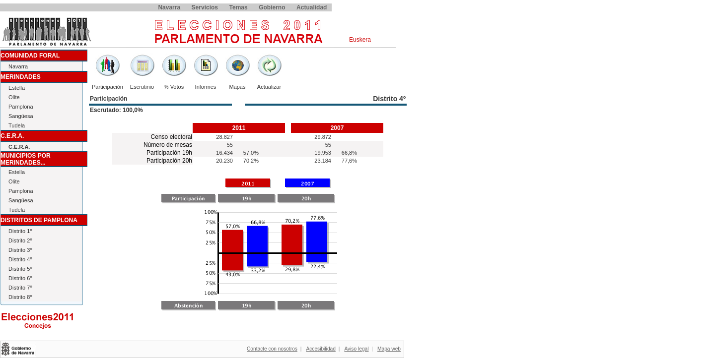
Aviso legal (356, 349)
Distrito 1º (20, 231)
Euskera (360, 39)
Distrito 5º (20, 269)
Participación (107, 87)
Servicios (205, 7)
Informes (205, 87)
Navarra (169, 7)
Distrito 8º (20, 297)
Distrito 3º (20, 250)
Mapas (237, 87)
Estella (16, 88)
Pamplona (20, 107)
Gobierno (272, 7)
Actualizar (269, 87)
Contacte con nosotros (272, 349)
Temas (238, 7)
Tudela (16, 125)
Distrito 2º (20, 240)
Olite (14, 97)
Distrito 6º (20, 278)
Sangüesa (20, 116)
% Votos (174, 87)
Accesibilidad (320, 349)
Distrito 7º (20, 288)
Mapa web (389, 349)
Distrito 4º (20, 259)
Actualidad (311, 7)
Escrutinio (142, 87)
